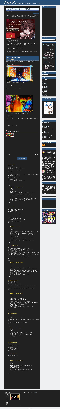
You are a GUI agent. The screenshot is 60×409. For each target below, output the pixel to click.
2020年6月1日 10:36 (15, 245)
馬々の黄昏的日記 (45, 127)
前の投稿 (36, 154)
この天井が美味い (45, 94)
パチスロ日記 (36, 13)
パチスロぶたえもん (45, 136)
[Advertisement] (22, 145)
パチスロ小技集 (45, 87)
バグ (43, 92)
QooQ (31, 408)
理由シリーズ (44, 95)
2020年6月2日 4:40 (19, 262)
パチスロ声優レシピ (45, 122)
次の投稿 (8, 154)
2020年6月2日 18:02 (19, 293)
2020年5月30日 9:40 (13, 164)
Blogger (35, 392)
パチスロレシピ (9, 2)
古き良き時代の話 (45, 86)
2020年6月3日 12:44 (13, 313)
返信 (9, 183)
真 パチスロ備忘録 (45, 126)
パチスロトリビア (45, 91)
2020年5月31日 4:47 (19, 187)
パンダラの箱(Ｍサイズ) (46, 133)
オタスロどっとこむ (45, 132)
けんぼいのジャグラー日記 (47, 135)
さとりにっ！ (44, 131)
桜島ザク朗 (12, 187)
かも (9, 342)
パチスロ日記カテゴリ (22, 158)
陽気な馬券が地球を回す (46, 137)
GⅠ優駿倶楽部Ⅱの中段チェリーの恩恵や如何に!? (50, 171)
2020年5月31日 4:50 (19, 226)
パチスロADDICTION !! (46, 123)
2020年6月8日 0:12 (19, 360)
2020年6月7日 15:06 (13, 342)
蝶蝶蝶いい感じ (48, 151)
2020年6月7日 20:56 (13, 353)
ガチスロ (43, 125)
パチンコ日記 (44, 81)
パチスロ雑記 (44, 83)
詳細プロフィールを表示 (46, 193)
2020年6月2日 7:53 (14, 280)
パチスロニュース (45, 90)
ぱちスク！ (44, 139)
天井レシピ (44, 82)
